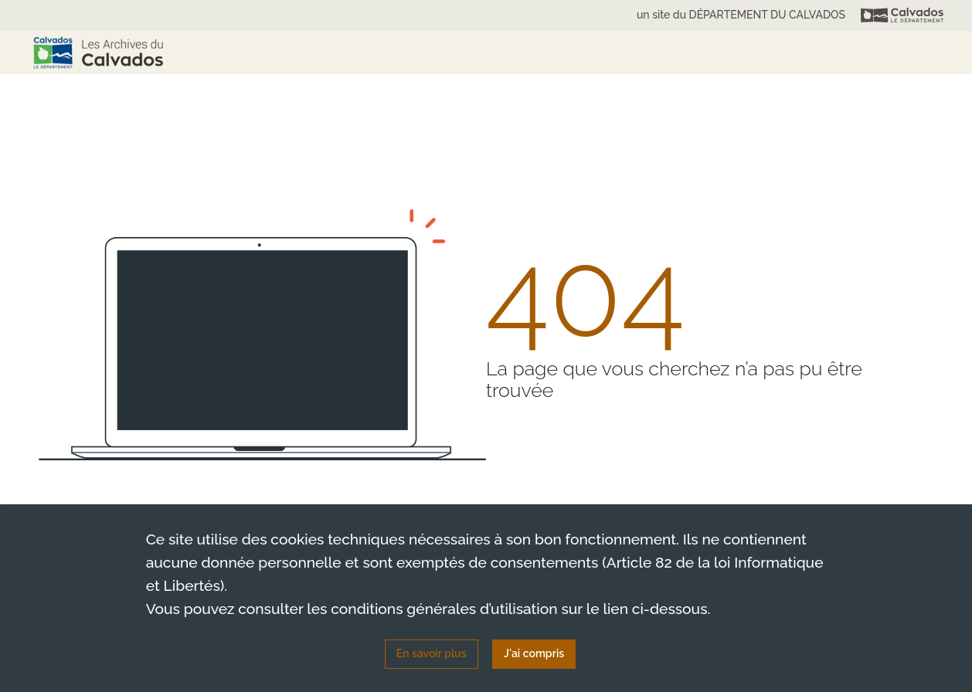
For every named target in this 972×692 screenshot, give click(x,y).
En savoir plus (431, 653)
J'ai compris (534, 653)
